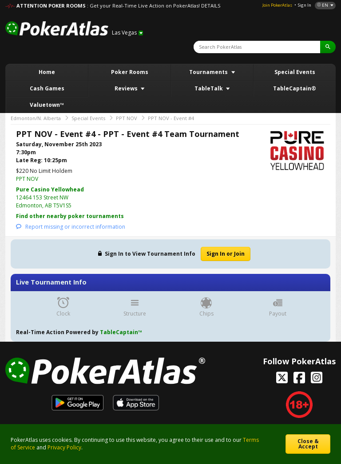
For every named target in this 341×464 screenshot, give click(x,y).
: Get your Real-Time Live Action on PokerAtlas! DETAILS (153, 5)
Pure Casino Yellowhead (50, 189)
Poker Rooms (129, 72)
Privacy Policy (64, 447)
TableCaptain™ (121, 332)
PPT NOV (126, 118)
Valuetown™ (47, 105)
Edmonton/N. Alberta (36, 118)
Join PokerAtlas (277, 5)
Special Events (294, 72)
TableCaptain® (294, 88)
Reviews (127, 88)
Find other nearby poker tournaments (70, 216)
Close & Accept (308, 443)
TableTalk (209, 88)
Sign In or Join (225, 253)
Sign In (304, 5)
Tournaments (209, 72)
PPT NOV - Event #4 (171, 118)
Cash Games (47, 88)
